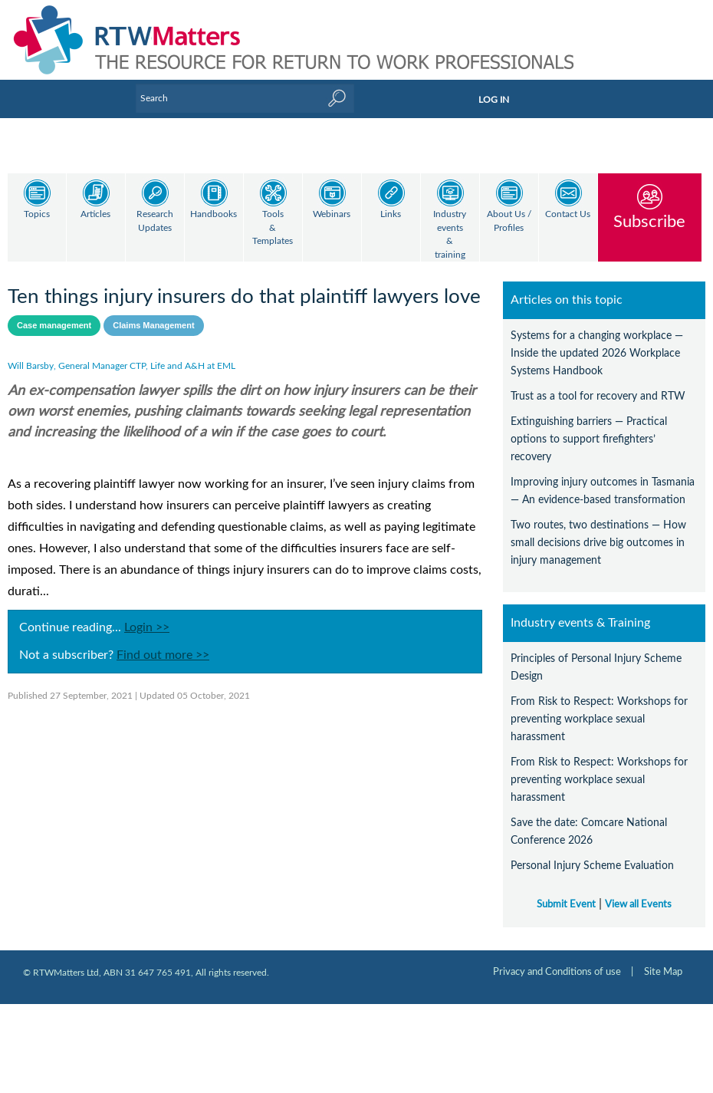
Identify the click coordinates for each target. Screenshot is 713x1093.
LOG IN (493, 99)
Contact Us (567, 214)
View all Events (638, 891)
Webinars (331, 214)
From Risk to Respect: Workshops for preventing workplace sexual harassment (599, 706)
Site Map (663, 958)
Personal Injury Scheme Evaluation (592, 852)
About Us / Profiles (509, 221)
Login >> (146, 614)
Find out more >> (163, 642)
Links (390, 214)
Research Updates (154, 221)
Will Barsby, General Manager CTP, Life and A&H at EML (121, 352)
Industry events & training (449, 234)
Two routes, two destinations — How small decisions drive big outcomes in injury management (598, 529)
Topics (37, 214)
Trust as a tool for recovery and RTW (598, 383)
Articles (95, 214)
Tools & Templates (272, 227)
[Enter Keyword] (245, 98)
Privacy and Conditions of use (557, 958)
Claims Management (153, 312)
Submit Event (566, 891)
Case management (54, 312)
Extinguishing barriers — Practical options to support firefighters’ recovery (589, 426)
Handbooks (213, 214)
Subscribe (649, 221)
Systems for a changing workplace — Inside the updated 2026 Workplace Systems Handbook (597, 340)
